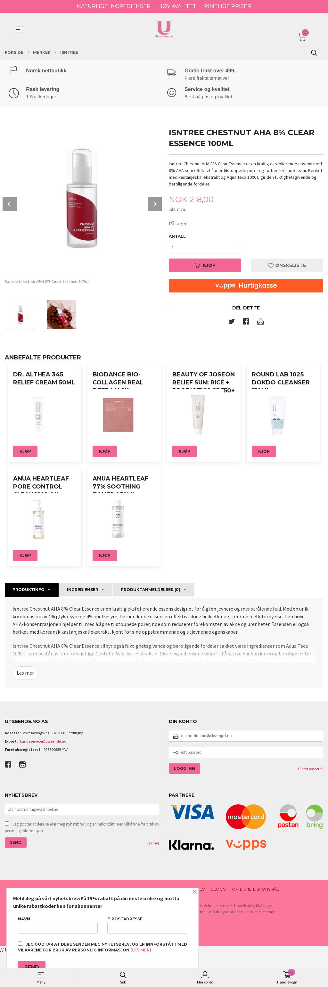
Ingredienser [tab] (82, 623)
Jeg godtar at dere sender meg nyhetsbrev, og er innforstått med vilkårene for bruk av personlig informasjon (82, 861)
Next (155, 205)
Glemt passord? (310, 802)
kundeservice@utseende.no (43, 774)
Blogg (218, 922)
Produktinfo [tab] (28, 623)
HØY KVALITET (177, 6)
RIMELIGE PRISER (227, 6)
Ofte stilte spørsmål (255, 922)
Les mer (25, 706)
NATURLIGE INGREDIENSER (114, 6)
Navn (58, 925)
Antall (177, 237)
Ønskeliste (287, 266)
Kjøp (205, 266)
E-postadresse (147, 925)
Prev (10, 205)
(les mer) (140, 950)
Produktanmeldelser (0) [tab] (150, 623)
